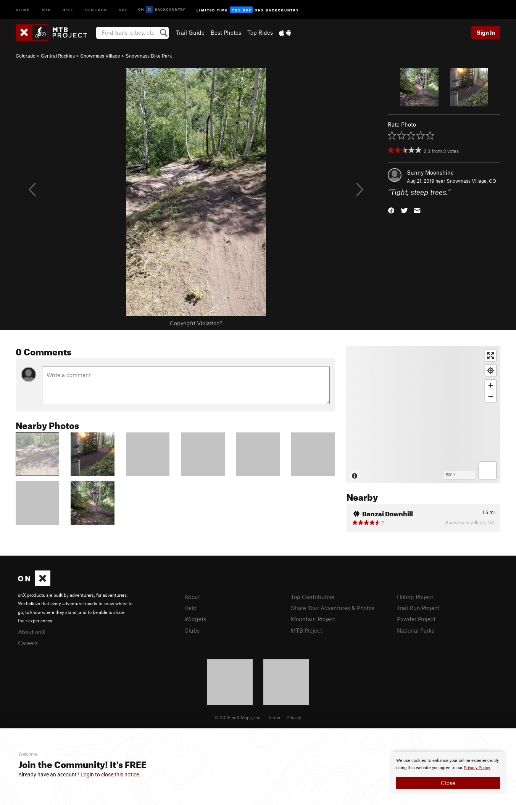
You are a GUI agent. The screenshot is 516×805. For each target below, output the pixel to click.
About (192, 596)
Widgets (195, 618)
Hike (68, 9)
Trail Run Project (418, 607)
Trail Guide (190, 32)
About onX (31, 631)
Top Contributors (312, 596)
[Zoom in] (490, 385)
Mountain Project (313, 618)
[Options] (487, 470)
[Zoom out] (490, 396)
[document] (448, 773)
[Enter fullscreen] (490, 355)
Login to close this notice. (110, 774)
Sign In (486, 32)
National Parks (415, 630)
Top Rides (260, 32)
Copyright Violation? (196, 323)
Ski (123, 9)
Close (448, 782)
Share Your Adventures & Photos (332, 607)
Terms (274, 717)
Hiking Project (415, 596)
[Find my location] (490, 370)
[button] (391, 210)
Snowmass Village (100, 56)
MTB (46, 9)
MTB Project (306, 630)
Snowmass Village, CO (471, 181)
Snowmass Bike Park (149, 56)
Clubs (192, 630)
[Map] (423, 414)
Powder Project (416, 618)
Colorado (25, 56)
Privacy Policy (477, 767)
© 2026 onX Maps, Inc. (238, 717)
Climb (23, 9)
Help (190, 607)
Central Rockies (58, 56)
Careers (28, 643)
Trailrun (96, 9)
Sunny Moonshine (430, 172)
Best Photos (226, 32)
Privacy (294, 717)
